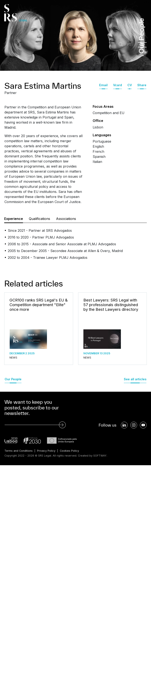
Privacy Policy (46, 450)
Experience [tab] (13, 219)
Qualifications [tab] (39, 219)
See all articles (135, 379)
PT (129, 45)
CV (129, 85)
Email (103, 85)
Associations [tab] (66, 219)
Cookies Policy (69, 450)
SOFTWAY (100, 455)
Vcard (117, 85)
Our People (13, 379)
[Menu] (142, 44)
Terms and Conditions (18, 450)
